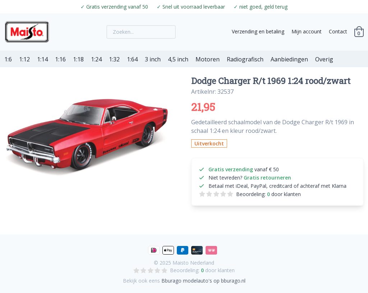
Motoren (208, 59)
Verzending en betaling (258, 31)
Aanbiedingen (289, 59)
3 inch (153, 59)
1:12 (24, 59)
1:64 (132, 59)
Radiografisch (245, 59)
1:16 (60, 59)
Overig (324, 59)
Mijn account (306, 31)
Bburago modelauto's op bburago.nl (203, 280)
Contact (338, 31)
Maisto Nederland (193, 262)
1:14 (42, 59)
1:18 (78, 59)
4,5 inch (178, 59)
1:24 (96, 59)
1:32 (114, 59)
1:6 (8, 59)
